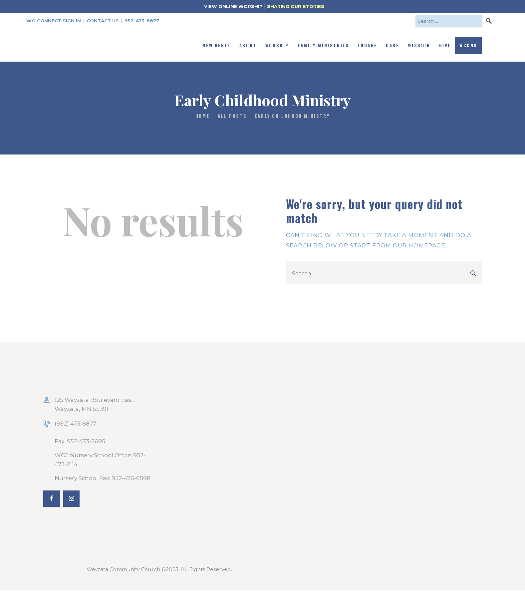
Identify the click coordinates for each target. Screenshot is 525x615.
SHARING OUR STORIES (295, 6)
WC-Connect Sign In (53, 20)
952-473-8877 (142, 20)
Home (202, 116)
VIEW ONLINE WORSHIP (233, 6)
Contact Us (103, 20)
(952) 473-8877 (75, 423)
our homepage (419, 245)
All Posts (232, 116)
